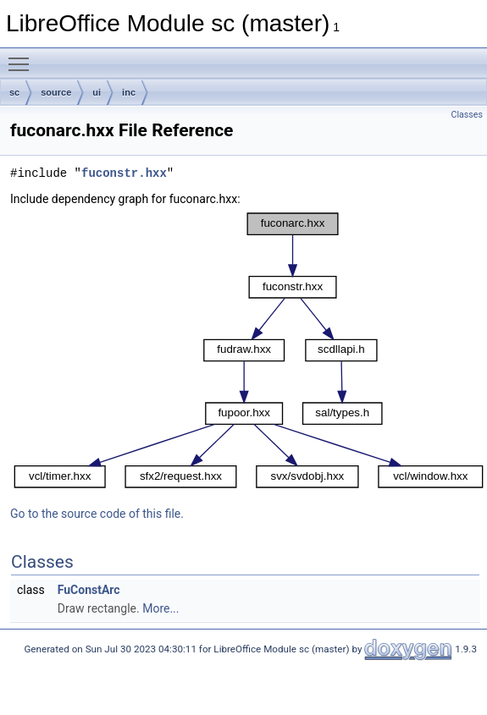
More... (160, 608)
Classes (467, 114)
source (56, 92)
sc (14, 92)
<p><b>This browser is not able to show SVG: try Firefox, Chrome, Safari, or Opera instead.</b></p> (248, 350)
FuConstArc (89, 590)
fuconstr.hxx (124, 173)
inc (129, 92)
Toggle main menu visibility (22, 56)
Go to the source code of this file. (97, 513)
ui (96, 92)
